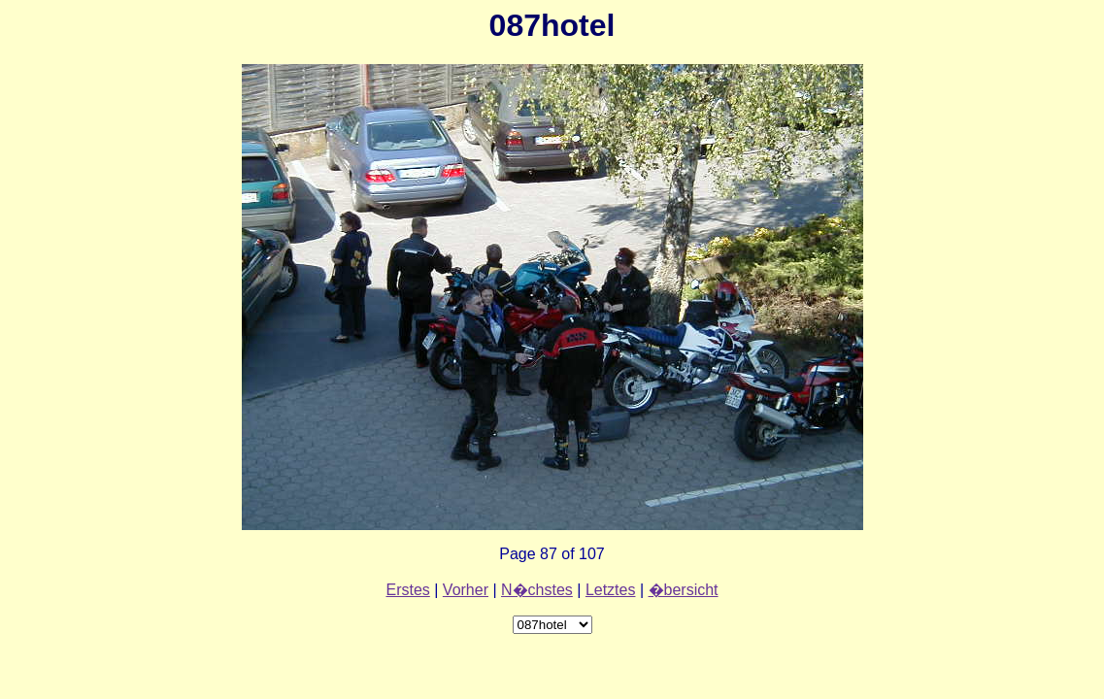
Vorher (465, 590)
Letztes (610, 590)
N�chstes (537, 590)
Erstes (407, 590)
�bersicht (684, 590)
